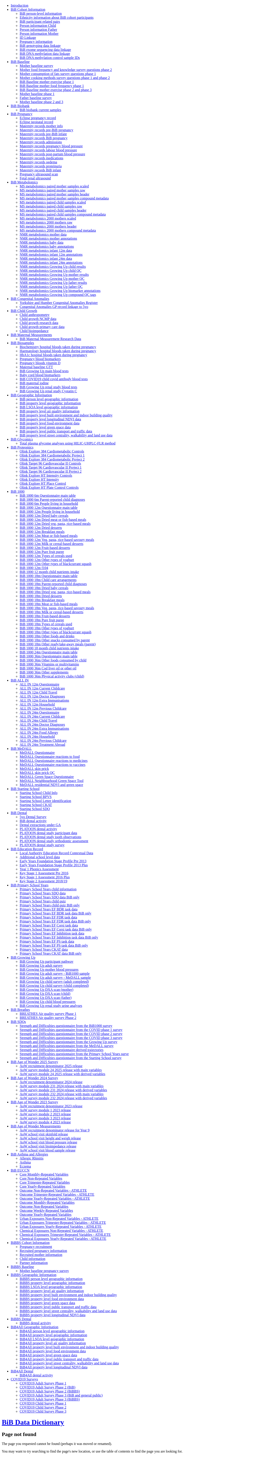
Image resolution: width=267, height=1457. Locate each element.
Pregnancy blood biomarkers (40, 359)
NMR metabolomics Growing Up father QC (51, 287)
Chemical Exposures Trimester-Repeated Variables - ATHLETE (65, 1235)
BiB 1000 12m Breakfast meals (42, 532)
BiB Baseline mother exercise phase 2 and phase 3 (56, 90)
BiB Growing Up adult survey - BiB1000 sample (55, 973)
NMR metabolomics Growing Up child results (53, 266)
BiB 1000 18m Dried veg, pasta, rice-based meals (55, 592)
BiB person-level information (41, 13)
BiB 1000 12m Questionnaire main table (48, 507)
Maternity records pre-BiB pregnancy (46, 130)
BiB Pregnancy (21, 114)
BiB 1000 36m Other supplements (44, 672)
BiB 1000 (18, 491)
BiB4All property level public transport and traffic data (59, 1359)
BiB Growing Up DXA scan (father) (45, 998)
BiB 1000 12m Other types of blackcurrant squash (55, 564)
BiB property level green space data (45, 427)
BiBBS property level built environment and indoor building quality (68, 1295)
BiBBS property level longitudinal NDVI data (53, 1315)
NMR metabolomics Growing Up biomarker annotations (60, 291)
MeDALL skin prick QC (37, 773)
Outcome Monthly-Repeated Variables (47, 1202)
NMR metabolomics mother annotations (48, 238)
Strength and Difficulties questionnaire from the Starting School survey (71, 1058)
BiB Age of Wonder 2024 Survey (34, 1078)
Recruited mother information (41, 1255)
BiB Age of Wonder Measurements (36, 1126)
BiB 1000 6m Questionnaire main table (48, 495)
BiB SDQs (18, 1022)
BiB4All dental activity (36, 1375)
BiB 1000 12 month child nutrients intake (49, 572)
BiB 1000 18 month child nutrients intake (49, 648)
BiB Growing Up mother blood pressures (49, 969)
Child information (32, 1259)
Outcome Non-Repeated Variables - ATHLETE (53, 1190)
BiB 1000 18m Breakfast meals (42, 600)
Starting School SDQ (35, 809)
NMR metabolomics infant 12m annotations (51, 254)
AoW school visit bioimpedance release (48, 1146)
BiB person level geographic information (49, 399)
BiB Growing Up (23, 957)
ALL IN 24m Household (37, 736)
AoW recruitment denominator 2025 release (51, 1066)
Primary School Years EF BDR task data (48, 909)
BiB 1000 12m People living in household (50, 511)
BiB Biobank (20, 106)
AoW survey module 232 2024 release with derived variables (63, 1098)
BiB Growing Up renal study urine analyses (51, 1006)
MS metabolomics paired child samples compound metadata (63, 214)
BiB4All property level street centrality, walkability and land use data (69, 1363)
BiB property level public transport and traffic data (56, 431)
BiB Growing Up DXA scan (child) (45, 994)
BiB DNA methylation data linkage (45, 54)
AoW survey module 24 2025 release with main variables (61, 1070)
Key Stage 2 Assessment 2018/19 (43, 881)
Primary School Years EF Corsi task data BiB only (56, 929)
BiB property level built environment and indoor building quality (66, 415)
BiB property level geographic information (50, 403)
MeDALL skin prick (34, 769)
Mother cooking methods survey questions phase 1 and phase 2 (65, 78)
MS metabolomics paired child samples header (53, 210)
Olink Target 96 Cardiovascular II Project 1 (50, 467)
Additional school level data (40, 857)
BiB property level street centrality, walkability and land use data (66, 435)
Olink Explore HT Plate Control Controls (49, 487)
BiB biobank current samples (40, 110)
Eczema (25, 1166)
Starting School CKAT (36, 805)
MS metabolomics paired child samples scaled (53, 202)
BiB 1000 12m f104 (34, 568)
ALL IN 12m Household (37, 704)
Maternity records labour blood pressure (48, 150)
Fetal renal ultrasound (35, 178)
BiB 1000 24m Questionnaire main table (48, 652)
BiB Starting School (25, 789)
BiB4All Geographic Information (34, 1327)
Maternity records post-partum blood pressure (52, 154)
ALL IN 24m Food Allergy (39, 732)
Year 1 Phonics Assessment (39, 869)
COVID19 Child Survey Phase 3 (43, 1411)
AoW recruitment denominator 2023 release (51, 1106)
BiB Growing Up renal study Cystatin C (48, 391)
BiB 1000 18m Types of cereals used (46, 624)
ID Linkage (28, 37)
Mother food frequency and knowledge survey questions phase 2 (66, 70)
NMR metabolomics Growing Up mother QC (52, 279)
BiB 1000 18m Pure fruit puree (42, 620)
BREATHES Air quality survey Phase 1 (48, 1014)
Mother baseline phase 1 (37, 94)
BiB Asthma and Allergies (29, 1154)
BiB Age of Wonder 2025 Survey (34, 1062)
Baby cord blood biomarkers (40, 375)
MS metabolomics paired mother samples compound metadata (64, 198)
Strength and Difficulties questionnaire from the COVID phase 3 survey (71, 1038)
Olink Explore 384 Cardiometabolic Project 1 (52, 455)
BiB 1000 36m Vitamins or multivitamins (49, 664)
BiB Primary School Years (29, 885)
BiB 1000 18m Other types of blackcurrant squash (55, 632)
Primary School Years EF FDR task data (48, 917)
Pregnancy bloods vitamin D (40, 363)
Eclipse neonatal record (36, 122)
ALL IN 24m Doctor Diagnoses (42, 724)
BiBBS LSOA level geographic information (51, 1287)
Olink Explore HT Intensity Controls (46, 475)
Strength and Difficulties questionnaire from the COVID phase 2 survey (71, 1034)
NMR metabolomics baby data (41, 242)
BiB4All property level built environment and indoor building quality (69, 1347)
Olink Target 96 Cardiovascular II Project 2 (50, 471)
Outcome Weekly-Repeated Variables (46, 1210)
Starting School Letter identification (45, 801)
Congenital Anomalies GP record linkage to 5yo (54, 307)
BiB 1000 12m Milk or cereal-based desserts (51, 544)
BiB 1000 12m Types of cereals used (46, 556)
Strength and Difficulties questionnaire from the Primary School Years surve (74, 1054)
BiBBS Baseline (22, 1267)
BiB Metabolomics (24, 182)
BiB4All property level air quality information (53, 1343)
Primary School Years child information (48, 889)
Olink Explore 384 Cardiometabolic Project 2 (52, 459)
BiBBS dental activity (35, 1323)
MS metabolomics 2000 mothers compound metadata (58, 230)
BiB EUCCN (20, 1170)
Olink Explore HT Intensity (39, 479)
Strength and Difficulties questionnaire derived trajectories (61, 1050)
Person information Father (38, 29)
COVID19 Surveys (24, 1379)
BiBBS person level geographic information (51, 1279)
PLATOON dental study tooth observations (50, 837)
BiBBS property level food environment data (52, 1299)
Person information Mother (39, 33)
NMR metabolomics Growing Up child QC (50, 270)
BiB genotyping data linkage (40, 46)
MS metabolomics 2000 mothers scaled (48, 218)
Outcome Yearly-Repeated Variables (45, 1214)
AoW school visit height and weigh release (50, 1138)
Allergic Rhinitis (32, 1158)
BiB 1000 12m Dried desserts (41, 528)
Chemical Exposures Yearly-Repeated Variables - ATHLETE (63, 1239)
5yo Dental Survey (33, 817)
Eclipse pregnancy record (38, 118)
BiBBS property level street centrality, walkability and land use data (68, 1311)
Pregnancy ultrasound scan (39, 174)
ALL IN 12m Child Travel (38, 692)
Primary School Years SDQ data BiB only (49, 897)
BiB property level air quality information (49, 411)
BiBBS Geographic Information (33, 1275)
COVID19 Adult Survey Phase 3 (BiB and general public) (61, 1395)
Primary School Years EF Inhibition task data (52, 933)
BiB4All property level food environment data (53, 1351)
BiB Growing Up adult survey (41, 965)
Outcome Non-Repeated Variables (44, 1206)
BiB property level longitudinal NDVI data (50, 419)
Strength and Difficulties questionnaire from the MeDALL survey (67, 1046)
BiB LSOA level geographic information (49, 407)
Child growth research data (39, 323)
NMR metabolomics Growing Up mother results (54, 274)
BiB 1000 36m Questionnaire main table (48, 656)
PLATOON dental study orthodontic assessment (54, 841)
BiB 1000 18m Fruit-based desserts (45, 616)
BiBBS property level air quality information (52, 1291)
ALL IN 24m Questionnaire (39, 712)
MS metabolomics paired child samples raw (51, 206)
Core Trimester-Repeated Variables (45, 1182)
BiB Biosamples (22, 343)
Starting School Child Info (38, 793)
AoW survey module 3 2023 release (45, 1118)
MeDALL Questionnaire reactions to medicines (54, 761)
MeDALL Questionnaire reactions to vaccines (52, 765)
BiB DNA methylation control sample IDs (50, 58)
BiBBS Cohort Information (30, 1243)
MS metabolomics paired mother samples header (54, 194)
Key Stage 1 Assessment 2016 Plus (45, 877)
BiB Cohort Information (28, 9)
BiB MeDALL (21, 748)
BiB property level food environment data (49, 423)
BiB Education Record (27, 849)
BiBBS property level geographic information (52, 1283)
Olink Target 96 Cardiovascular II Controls (50, 463)
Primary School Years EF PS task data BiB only (54, 945)
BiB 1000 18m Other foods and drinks (47, 636)
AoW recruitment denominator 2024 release (51, 1082)
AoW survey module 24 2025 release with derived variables (62, 1074)
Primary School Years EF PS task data (47, 941)
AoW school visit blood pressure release (48, 1142)
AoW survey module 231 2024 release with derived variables (63, 1090)
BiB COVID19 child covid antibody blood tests (54, 379)
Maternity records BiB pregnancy (44, 138)
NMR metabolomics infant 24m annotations (51, 262)
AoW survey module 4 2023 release (45, 1122)
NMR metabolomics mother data (43, 234)
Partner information (34, 1263)
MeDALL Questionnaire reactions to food (50, 757)
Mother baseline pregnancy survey (44, 1271)
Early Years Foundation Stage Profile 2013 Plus (54, 865)
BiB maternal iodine (34, 383)
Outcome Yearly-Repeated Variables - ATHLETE (55, 1198)
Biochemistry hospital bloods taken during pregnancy (58, 347)
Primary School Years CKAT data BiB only (50, 953)
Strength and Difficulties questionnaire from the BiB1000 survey (66, 1026)
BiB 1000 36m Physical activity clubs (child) (52, 676)
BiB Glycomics (22, 439)
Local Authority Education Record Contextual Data (56, 853)
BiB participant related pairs (40, 21)
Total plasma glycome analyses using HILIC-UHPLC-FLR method (67, 443)
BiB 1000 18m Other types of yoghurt (47, 628)
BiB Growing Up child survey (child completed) (54, 985)
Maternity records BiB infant (40, 170)
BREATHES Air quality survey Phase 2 (48, 1018)
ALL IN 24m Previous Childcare (43, 740)
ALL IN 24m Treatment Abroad (42, 744)
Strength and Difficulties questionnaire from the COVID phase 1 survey (71, 1030)
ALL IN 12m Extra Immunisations (44, 700)
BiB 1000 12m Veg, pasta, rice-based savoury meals (57, 540)
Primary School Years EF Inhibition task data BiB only (59, 937)
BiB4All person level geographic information (52, 1331)
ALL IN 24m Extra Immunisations (44, 728)
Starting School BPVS (36, 797)
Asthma (25, 1162)
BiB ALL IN (20, 680)
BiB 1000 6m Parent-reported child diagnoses (52, 499)
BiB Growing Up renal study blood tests (48, 387)
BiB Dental (19, 813)
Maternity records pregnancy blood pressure (51, 146)
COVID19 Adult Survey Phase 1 (43, 1383)
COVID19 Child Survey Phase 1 (43, 1403)
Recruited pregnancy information (43, 1251)
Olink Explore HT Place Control (43, 483)
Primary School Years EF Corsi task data (49, 925)
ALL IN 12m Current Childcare (42, 688)
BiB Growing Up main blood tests (44, 371)
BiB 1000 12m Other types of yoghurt (47, 560)
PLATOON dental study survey (42, 845)
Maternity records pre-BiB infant (43, 134)
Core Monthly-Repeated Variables (44, 1174)
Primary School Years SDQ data (43, 893)
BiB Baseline (20, 62)
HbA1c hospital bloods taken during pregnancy (53, 355)
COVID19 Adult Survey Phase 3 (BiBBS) (50, 1399)
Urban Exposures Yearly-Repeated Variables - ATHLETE (61, 1226)
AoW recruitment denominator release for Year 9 (55, 1130)
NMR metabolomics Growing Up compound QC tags (58, 295)
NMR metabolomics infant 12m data (46, 250)
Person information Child (38, 25)
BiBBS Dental (21, 1319)
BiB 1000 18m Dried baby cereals (44, 588)
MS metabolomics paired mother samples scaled (54, 186)
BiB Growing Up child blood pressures (47, 1002)
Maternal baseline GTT (36, 367)
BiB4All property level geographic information (53, 1335)
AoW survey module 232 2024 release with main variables (62, 1094)
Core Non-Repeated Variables (41, 1178)
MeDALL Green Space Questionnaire (47, 777)
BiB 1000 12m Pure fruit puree (42, 552)
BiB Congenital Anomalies (30, 299)
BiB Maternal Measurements (31, 335)
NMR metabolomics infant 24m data (46, 258)
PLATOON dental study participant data (48, 833)
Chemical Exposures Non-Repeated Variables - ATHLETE (61, 1231)
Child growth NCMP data (38, 319)
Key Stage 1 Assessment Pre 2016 (44, 873)
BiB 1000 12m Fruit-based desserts (45, 548)
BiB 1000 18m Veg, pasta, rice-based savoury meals (57, 608)
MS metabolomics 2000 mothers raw (46, 222)
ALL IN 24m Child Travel (38, 720)
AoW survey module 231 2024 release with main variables (62, 1086)
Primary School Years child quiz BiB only (50, 905)
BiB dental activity (33, 821)
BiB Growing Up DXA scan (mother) (46, 989)
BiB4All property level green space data (48, 1355)
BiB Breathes (20, 1010)
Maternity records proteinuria (41, 166)
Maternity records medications (41, 158)
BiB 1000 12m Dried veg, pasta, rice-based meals (55, 524)
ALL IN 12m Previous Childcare (43, 708)
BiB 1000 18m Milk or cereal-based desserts (51, 612)
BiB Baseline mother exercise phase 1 (47, 82)
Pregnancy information (36, 42)
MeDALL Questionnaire (37, 752)
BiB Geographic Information (31, 395)
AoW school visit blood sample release (47, 1150)
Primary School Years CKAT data (44, 949)
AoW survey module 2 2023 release (45, 1114)
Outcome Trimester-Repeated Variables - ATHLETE (57, 1194)
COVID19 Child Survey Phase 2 (43, 1407)
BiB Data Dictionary (33, 1422)
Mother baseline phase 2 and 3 (41, 102)
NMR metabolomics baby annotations (47, 246)
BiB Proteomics (22, 447)
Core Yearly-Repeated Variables (42, 1186)
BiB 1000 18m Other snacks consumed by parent (55, 640)
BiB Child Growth (24, 311)
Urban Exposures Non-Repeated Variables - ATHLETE (59, 1218)
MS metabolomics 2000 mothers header (48, 226)
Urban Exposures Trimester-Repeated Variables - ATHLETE (63, 1222)
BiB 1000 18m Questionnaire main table (48, 576)
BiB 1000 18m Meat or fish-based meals (49, 604)
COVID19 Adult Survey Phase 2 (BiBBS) (50, 1391)
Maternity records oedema (38, 162)
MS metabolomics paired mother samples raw (52, 190)
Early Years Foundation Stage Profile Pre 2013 (53, 861)
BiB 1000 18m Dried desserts (41, 596)
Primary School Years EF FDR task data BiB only (55, 921)
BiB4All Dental (22, 1371)
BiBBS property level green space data (47, 1303)
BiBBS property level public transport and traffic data (58, 1307)
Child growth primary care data (42, 327)
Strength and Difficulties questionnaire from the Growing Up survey (68, 1042)
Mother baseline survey (36, 66)
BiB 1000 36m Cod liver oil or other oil (48, 668)
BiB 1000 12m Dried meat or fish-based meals (53, 520)
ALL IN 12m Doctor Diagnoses (42, 696)
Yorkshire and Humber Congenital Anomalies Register (59, 303)
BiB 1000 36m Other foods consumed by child (53, 660)
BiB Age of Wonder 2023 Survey (34, 1102)
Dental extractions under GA (40, 825)
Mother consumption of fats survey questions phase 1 (58, 74)
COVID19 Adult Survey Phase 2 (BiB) (47, 1387)
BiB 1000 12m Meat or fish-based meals (49, 536)
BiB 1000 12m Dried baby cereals (44, 516)
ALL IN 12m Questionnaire (39, 684)
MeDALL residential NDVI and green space (51, 785)
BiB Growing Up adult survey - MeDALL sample (55, 977)
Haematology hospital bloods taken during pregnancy (58, 351)
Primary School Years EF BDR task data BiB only (55, 913)
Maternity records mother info (41, 126)
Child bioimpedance (34, 331)
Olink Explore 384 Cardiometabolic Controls (52, 451)
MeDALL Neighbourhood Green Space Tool (51, 781)
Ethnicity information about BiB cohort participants (57, 17)
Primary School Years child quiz (43, 901)
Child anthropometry (35, 315)
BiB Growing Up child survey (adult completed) (54, 981)
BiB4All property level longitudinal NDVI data (54, 1367)
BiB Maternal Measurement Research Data (50, 339)
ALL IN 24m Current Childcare (42, 716)
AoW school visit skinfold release (44, 1134)
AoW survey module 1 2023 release (45, 1110)
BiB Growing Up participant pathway (46, 961)
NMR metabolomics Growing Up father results (53, 283)
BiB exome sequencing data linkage (45, 50)
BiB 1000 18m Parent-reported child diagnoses (53, 584)
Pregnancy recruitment (36, 1247)
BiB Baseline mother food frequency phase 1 (52, 86)
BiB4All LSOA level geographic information (52, 1339)
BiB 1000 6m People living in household (49, 503)
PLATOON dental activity (38, 829)
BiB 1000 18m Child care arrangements (48, 580)
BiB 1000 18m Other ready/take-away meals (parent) (58, 644)
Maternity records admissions (41, 142)
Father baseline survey (36, 98)
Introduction (19, 5)
